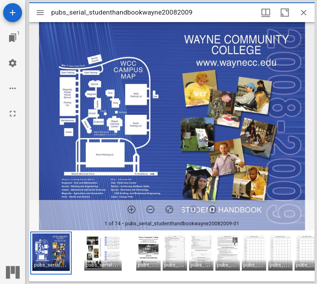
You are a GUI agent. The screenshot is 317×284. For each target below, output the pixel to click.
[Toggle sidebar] (40, 12)
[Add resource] (12, 12)
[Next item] (212, 209)
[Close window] (303, 12)
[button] (51, 253)
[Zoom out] (150, 209)
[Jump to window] (12, 37)
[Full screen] (12, 113)
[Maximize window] (284, 12)
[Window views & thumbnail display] (265, 12)
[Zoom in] (131, 209)
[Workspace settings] (12, 63)
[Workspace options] (12, 88)
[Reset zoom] (169, 209)
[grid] (172, 256)
